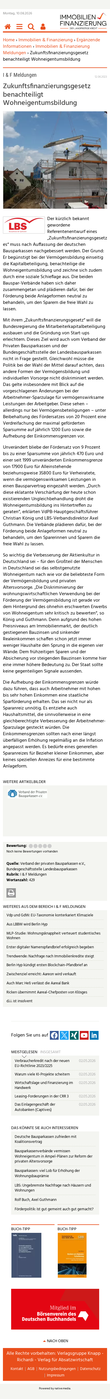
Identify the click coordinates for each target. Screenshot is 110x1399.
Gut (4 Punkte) (45, 846)
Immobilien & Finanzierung (45, 40)
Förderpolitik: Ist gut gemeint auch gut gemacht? (54, 1209)
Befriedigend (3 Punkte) (40, 846)
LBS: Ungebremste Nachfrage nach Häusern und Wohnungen (53, 1188)
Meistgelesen (24, 1052)
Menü (20, 29)
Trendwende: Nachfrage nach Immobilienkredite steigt (50, 956)
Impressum (56, 1375)
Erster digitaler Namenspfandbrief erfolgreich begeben (50, 947)
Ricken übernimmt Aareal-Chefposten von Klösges (46, 992)
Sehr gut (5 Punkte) (49, 846)
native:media (62, 1388)
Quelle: (13, 864)
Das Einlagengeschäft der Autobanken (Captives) (35, 1107)
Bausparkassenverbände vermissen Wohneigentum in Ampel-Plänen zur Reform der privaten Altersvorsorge (53, 1156)
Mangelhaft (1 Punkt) (30, 846)
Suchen (32, 29)
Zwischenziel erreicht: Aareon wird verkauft (41, 974)
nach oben (57, 1341)
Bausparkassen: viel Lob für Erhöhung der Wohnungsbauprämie (47, 1173)
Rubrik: (13, 875)
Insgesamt (50, 1052)
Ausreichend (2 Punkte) (35, 846)
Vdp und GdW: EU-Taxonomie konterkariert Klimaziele (49, 915)
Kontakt (17, 1369)
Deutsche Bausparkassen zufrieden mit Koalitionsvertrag (46, 1139)
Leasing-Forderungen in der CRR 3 (42, 1096)
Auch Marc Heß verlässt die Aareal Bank (37, 983)
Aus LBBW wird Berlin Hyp (27, 924)
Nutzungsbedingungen (57, 1369)
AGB (30, 1369)
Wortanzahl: (17, 880)
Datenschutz (90, 1369)
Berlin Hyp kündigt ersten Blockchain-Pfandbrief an (46, 965)
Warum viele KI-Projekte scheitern (42, 1074)
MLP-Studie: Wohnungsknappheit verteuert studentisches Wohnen (53, 935)
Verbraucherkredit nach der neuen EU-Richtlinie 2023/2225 (42, 1063)
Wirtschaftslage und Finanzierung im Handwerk (44, 1085)
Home (9, 40)
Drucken (11, 893)
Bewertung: (16, 846)
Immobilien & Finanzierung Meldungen (46, 50)
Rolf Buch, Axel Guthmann (36, 1200)
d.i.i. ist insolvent (19, 1001)
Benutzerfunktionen (44, 29)
